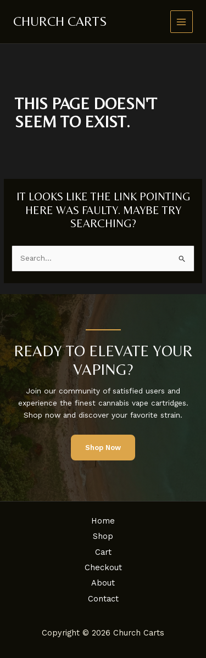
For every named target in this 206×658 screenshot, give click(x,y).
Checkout (103, 567)
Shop (103, 536)
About (103, 583)
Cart (103, 552)
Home (103, 521)
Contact (103, 599)
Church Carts (60, 21)
